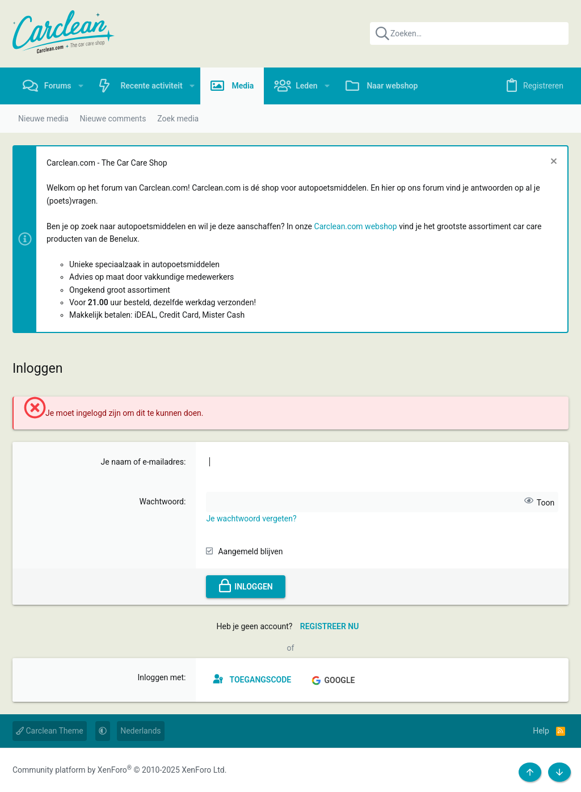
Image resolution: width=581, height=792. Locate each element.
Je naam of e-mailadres (142, 461)
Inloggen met (160, 677)
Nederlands (140, 730)
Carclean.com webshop (355, 226)
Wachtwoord (162, 501)
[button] (81, 85)
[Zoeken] (469, 33)
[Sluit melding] (552, 162)
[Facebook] (515, 770)
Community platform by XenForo (119, 769)
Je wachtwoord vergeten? (251, 518)
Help (541, 730)
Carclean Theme (49, 730)
